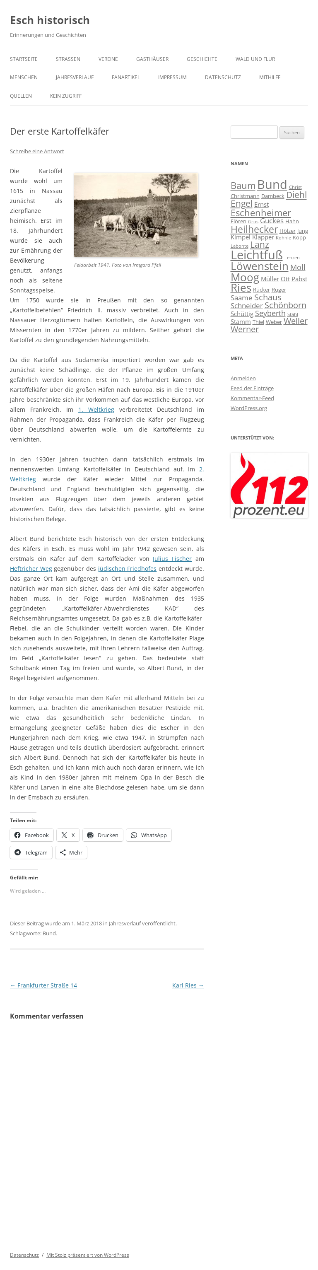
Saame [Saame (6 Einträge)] (242, 297)
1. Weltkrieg (96, 409)
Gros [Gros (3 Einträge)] (253, 222)
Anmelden (243, 378)
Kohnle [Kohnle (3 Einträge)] (283, 238)
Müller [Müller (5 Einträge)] (270, 279)
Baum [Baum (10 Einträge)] (243, 185)
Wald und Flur (255, 59)
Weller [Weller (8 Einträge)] (296, 320)
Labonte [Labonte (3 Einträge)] (239, 246)
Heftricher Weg (31, 568)
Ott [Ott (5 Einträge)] (285, 279)
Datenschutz (223, 77)
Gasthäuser (152, 59)
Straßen (68, 59)
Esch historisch (50, 19)
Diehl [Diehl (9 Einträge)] (296, 194)
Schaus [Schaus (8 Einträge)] (268, 297)
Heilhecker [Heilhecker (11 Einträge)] (254, 229)
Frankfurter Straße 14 (43, 985)
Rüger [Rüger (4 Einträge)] (279, 289)
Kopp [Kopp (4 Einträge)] (299, 237)
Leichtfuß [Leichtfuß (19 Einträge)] (257, 254)
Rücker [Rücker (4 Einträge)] (261, 289)
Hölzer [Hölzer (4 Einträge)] (287, 230)
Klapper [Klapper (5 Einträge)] (263, 237)
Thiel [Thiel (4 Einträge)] (258, 322)
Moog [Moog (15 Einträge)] (245, 277)
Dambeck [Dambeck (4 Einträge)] (272, 196)
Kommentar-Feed (252, 398)
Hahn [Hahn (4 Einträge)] (292, 221)
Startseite (24, 59)
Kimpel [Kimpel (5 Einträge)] (241, 237)
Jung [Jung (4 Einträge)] (302, 230)
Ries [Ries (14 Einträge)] (241, 287)
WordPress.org (249, 408)
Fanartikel (126, 77)
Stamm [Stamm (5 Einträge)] (241, 321)
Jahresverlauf (75, 77)
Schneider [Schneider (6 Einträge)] (247, 305)
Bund (49, 933)
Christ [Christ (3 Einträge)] (295, 187)
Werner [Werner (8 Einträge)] (245, 329)
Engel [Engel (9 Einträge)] (242, 203)
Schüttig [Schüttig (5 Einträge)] (242, 313)
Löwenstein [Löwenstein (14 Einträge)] (260, 266)
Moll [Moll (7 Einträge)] (298, 267)
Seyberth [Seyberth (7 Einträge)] (270, 313)
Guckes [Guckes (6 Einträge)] (272, 220)
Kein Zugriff (66, 95)
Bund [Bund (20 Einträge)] (272, 184)
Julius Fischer (172, 559)
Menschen (24, 77)
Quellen (21, 95)
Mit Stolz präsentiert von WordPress (87, 1254)
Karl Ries (188, 985)
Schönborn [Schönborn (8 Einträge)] (285, 305)
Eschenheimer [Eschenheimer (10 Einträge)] (261, 212)
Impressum (172, 77)
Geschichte (202, 59)
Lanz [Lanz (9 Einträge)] (259, 244)
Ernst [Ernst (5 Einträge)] (261, 204)
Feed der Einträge (252, 388)
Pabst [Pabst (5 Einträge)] (299, 279)
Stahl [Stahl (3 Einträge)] (292, 314)
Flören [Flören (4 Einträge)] (238, 221)
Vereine (108, 59)
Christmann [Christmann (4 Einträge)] (245, 196)
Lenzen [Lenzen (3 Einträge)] (292, 258)
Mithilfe (270, 77)
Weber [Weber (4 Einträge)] (274, 322)
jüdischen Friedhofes (127, 568)
